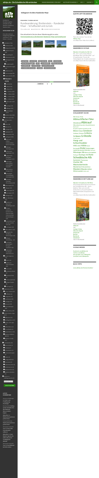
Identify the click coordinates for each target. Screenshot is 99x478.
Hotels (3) (7, 357)
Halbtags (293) (9, 108)
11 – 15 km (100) (10, 96)
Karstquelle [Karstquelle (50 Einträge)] (76, 148)
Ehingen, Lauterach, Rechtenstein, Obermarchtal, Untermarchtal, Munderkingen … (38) (10, 213)
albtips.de (75, 91)
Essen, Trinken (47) (10, 291)
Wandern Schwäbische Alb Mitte (83, 183)
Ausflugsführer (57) (10, 320)
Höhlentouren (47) (10, 57)
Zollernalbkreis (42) (10, 229)
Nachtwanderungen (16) (10, 67)
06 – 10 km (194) (10, 94)
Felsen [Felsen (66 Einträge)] (81, 131)
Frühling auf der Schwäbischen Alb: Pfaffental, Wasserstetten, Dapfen (8, 409)
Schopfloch (36, 65)
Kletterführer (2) (9, 327)
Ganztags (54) (9, 106)
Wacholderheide (50, 68)
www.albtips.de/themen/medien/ (83, 268)
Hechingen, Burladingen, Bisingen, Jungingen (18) (9, 245)
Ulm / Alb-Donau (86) (9, 198)
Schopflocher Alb (48, 65)
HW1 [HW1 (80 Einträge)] (75, 146)
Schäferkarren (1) (9, 367)
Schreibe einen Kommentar (51, 29)
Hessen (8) (9, 268)
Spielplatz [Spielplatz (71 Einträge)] (76, 160)
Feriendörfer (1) (9, 350)
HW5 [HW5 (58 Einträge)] (79, 146)
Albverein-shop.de (78, 96)
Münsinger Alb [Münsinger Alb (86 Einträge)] (78, 152)
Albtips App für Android (70, 2)
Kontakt (89, 2)
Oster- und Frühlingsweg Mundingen (6, 401)
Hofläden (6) (9, 294)
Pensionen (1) (8, 362)
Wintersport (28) (9, 117)
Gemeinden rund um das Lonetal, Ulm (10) (10, 222)
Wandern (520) (8, 80)
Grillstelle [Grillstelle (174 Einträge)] (86, 135)
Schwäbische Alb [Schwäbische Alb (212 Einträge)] (82, 157)
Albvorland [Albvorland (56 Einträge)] (76, 125)
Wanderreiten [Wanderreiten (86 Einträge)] (86, 169)
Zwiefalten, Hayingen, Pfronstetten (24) (10, 181)
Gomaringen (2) (10, 190)
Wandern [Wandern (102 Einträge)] (77, 169)
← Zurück (39, 84)
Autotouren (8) (9, 45)
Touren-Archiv (33, 20)
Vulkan (40, 68)
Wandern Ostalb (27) (9, 339)
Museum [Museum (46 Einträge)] (92, 150)
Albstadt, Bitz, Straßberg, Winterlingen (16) (10, 233)
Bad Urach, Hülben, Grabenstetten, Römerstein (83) (10, 142)
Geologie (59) (8, 301)
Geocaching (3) (9, 55)
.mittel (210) (9, 86)
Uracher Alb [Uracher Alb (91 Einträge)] (77, 162)
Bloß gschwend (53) (10, 48)
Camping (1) (8, 348)
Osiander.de (76, 103)
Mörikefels (57, 61)
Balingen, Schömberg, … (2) (10, 239)
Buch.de (75, 100)
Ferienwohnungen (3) (10, 353)
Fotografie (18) (9, 296)
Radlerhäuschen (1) (10, 364)
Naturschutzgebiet (28, 63)
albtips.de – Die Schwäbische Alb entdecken (20, 2)
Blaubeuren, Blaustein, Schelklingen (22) (10, 203)
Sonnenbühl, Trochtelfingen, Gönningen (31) (10, 175)
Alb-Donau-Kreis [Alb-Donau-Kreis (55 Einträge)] (78, 117)
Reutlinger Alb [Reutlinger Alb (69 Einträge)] (83, 155)
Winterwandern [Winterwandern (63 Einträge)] (78, 171)
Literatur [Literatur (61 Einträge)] (87, 150)
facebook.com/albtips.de (80, 251)
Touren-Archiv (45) (10, 76)
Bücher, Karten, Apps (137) (9, 314)
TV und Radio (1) (9, 329)
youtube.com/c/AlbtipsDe (81, 256)
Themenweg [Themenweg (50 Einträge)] (84, 160)
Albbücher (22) (8, 317)
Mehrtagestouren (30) (9, 60)
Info (81, 2)
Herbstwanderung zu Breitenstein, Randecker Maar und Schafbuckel (43, 37)
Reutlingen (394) (9, 137)
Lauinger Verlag (77, 95)
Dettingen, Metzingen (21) (10, 148)
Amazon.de (76, 98)
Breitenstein (42, 61)
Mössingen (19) (10, 193)
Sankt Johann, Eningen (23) (9, 170)
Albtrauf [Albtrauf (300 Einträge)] (86, 122)
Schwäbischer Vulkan (28, 68)
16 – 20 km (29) (10, 99)
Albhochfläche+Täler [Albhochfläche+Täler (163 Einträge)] (83, 119)
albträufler (36, 29)
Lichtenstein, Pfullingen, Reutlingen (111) (10, 157)
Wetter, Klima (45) (9, 311)
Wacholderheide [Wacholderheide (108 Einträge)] (80, 164)
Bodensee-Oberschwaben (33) (10, 264)
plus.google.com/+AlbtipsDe (81, 254)
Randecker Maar (57, 63)
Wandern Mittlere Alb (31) (9, 335)
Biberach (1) (8, 127)
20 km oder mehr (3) (10, 102)
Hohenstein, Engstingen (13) (10, 152)
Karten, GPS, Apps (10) (9, 323)
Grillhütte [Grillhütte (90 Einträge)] (88, 133)
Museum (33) (8, 304)
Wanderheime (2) (9, 369)
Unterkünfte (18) (8, 343)
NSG (38, 63)
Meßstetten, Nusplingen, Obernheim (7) (10, 251)
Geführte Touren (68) (9, 51)
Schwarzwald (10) (10, 279)
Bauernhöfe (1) (9, 345)
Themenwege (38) (9, 73)
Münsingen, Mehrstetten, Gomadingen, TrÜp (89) (9, 164)
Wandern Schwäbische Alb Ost (82, 52)
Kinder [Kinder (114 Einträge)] (83, 148)
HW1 (50, 61)
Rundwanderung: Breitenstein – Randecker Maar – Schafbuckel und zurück (42, 24)
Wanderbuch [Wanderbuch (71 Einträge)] (77, 167)
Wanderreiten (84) (10, 115)
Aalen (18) (7, 124)
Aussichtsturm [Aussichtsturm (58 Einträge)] (90, 125)
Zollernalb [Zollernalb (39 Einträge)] (86, 171)
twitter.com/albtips (79, 253)
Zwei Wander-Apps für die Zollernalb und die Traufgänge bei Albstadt (8, 438)
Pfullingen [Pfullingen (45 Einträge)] (75, 155)
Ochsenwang (46, 63)
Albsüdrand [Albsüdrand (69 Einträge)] (77, 123)
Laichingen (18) (10, 227)
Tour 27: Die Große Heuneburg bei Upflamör (8, 430)
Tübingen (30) (8, 188)
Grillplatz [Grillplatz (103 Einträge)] (77, 136)
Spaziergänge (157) (9, 111)
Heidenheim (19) (9, 134)
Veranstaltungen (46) (9, 307)
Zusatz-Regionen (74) (9, 256)
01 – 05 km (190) (10, 91)
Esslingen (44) (8, 129)
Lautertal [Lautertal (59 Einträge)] (76, 150)
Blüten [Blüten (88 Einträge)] (75, 131)
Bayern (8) (8, 260)
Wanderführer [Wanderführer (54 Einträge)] (86, 167)
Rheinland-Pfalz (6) (10, 276)
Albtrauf (25, 61)
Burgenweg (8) (9, 64)
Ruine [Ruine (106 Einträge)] (91, 154)
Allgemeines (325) (8, 289)
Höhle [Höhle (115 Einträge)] (83, 145)
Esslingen (23, 20)
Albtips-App (77, 38)
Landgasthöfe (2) (9, 359)
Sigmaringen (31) (9, 185)
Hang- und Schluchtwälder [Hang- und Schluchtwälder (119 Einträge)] (80, 141)
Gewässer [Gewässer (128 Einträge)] (87, 130)
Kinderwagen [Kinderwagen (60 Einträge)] (90, 148)
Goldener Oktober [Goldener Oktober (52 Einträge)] (78, 133)
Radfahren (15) (9, 71)
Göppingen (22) (9, 132)
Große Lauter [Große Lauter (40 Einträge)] (76, 138)
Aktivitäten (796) (8, 43)
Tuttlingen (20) (8, 195)
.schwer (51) (9, 89)
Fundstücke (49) (9, 299)
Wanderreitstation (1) (9, 373)
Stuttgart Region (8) (10, 283)
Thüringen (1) (9, 286)
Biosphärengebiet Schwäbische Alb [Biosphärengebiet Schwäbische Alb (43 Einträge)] (82, 128)
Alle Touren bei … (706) (8, 121)
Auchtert (33, 61)
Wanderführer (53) (10, 332)
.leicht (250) (9, 84)
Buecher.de (76, 101)
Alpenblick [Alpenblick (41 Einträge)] (82, 125)
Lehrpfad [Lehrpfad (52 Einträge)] (81, 150)
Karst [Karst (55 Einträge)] (88, 146)
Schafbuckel (26, 65)
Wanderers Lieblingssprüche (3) (9, 377)
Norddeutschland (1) (10, 272)
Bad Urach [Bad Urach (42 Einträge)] (76, 126)
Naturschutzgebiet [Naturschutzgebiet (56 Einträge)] (90, 152)
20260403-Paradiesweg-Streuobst (51, 2)
